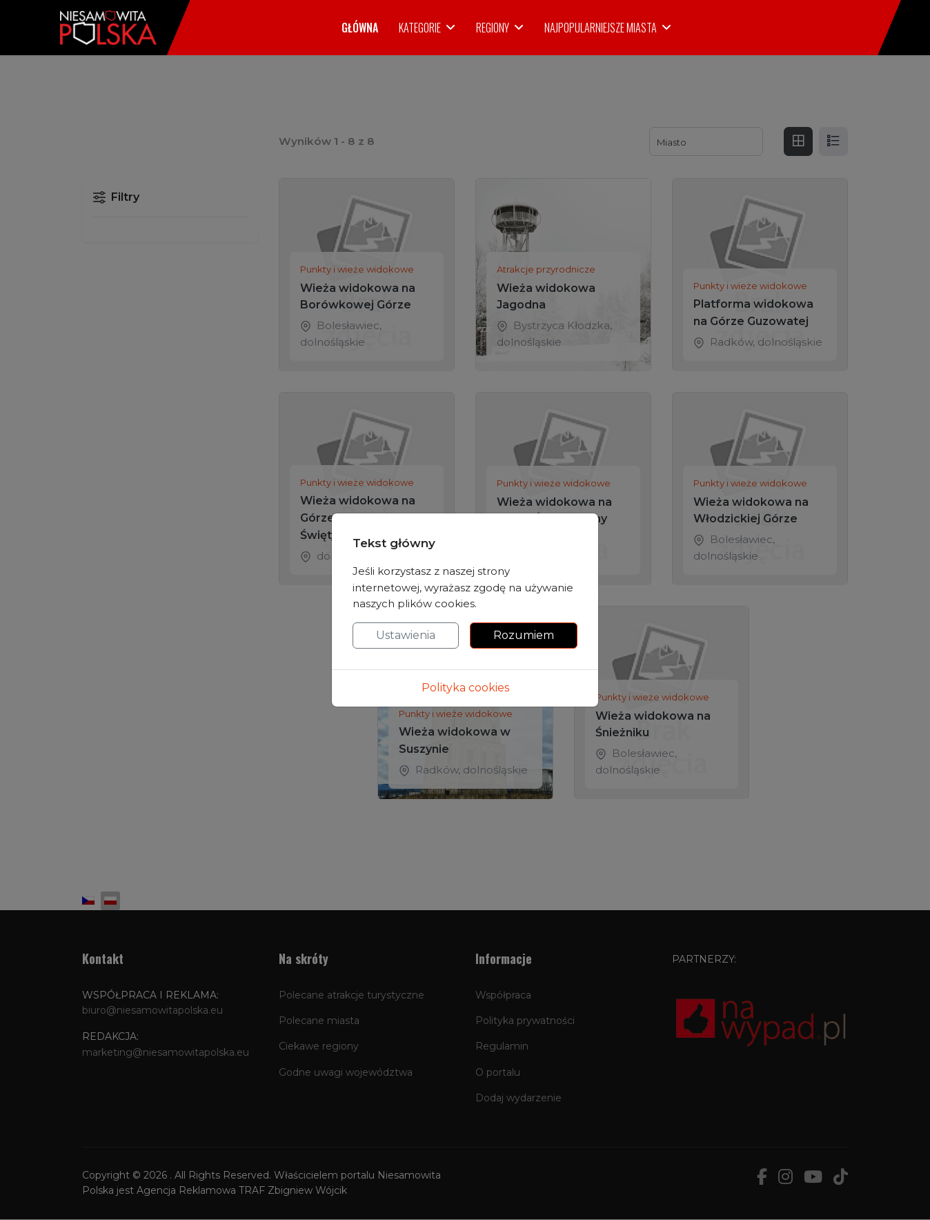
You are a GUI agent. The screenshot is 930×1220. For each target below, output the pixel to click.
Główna (360, 27)
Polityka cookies (465, 687)
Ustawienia (405, 635)
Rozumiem (523, 635)
